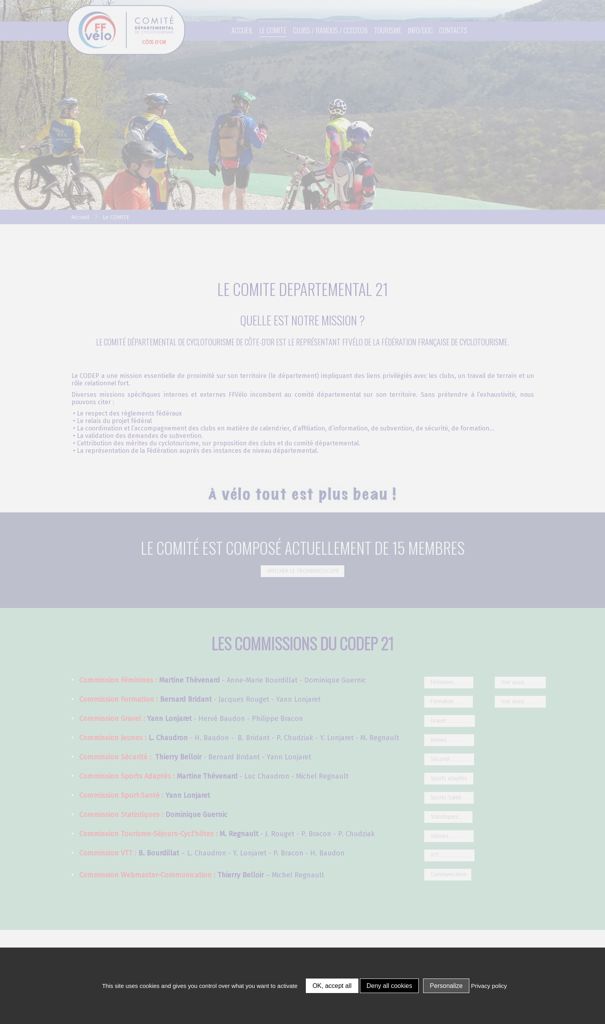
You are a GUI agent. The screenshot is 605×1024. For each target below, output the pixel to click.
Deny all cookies (389, 985)
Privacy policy (489, 985)
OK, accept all (332, 985)
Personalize (446, 985)
